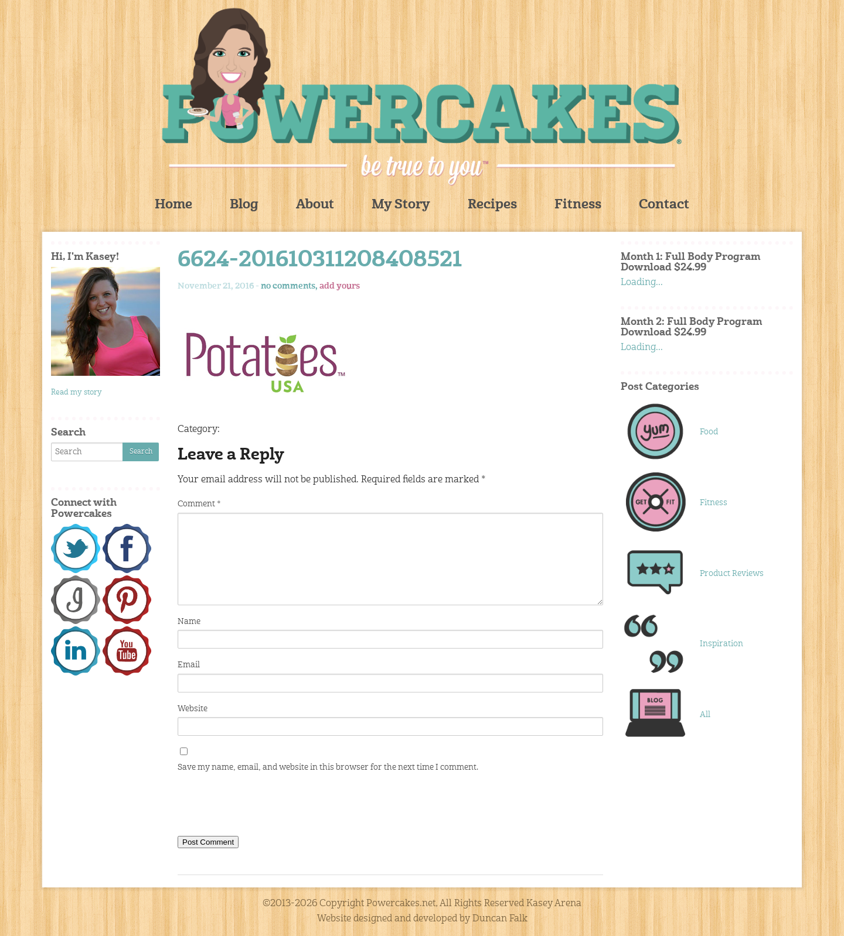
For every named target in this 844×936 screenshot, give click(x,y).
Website (192, 709)
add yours (339, 286)
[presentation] (267, 806)
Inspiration (721, 644)
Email (189, 665)
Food (709, 432)
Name (189, 622)
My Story (401, 205)
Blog (244, 205)
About (315, 205)
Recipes (492, 205)
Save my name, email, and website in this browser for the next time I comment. (328, 767)
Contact (664, 205)
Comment (199, 504)
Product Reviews (732, 574)
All (705, 715)
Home (173, 205)
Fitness (577, 205)
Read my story (76, 392)
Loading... (642, 282)
